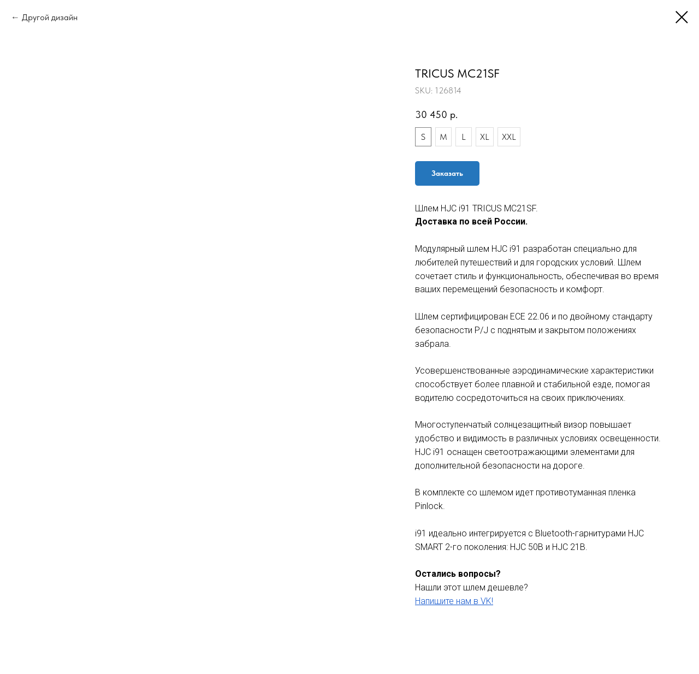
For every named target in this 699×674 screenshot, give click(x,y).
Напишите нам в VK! (454, 601)
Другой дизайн (50, 17)
